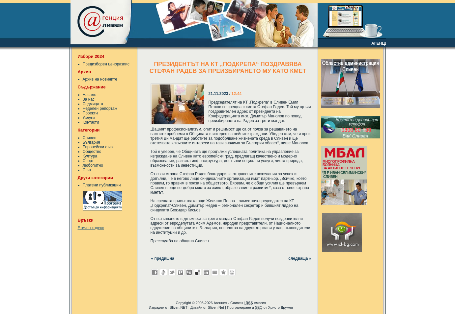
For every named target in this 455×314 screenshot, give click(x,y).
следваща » (299, 258)
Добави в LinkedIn (206, 272)
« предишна (162, 258)
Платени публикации (102, 185)
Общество (92, 151)
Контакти (91, 122)
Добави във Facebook (154, 272)
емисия (255, 303)
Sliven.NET (178, 307)
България (91, 142)
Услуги (89, 117)
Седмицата (93, 104)
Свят (87, 170)
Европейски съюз (99, 147)
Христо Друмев (280, 307)
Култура (90, 156)
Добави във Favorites (223, 272)
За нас (89, 99)
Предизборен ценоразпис (106, 64)
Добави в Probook (180, 272)
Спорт (88, 160)
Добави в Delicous (197, 272)
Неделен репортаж (100, 108)
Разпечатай (232, 272)
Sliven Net (216, 307)
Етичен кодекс (91, 228)
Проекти (90, 113)
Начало (90, 94)
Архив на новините (100, 79)
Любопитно (93, 165)
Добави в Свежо (163, 272)
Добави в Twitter (172, 272)
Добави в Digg (189, 272)
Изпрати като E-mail (214, 272)
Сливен (90, 137)
